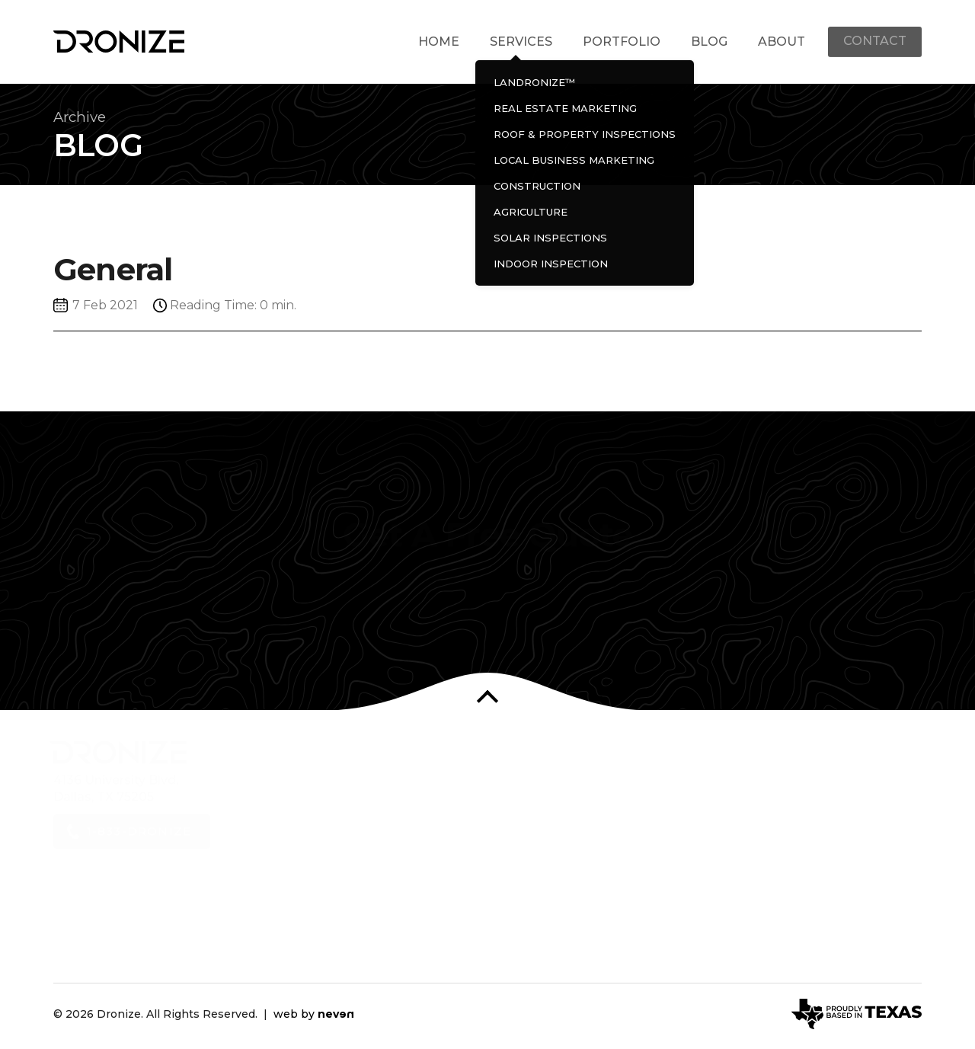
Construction (511, 863)
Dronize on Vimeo (871, 785)
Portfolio (620, 41)
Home (437, 41)
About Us (316, 789)
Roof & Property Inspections (558, 824)
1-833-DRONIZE (143, 853)
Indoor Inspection (525, 921)
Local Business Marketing (550, 843)
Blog (707, 41)
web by (313, 1015)
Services (519, 41)
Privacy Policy (329, 886)
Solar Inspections (524, 901)
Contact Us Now (488, 633)
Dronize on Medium (899, 785)
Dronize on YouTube (843, 785)
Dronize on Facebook (758, 785)
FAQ (300, 867)
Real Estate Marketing (540, 804)
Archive (81, 118)
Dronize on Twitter (730, 785)
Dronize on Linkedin (814, 785)
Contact (874, 41)
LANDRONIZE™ (520, 785)
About (780, 41)
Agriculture (505, 882)
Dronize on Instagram (786, 785)
